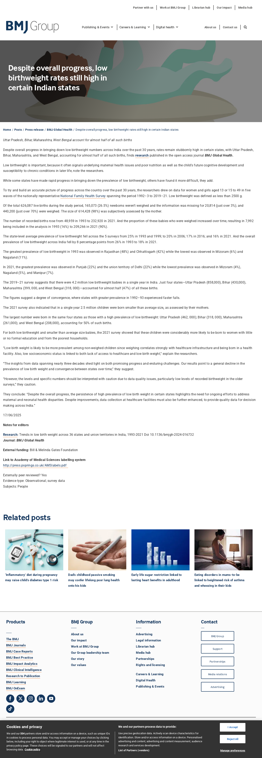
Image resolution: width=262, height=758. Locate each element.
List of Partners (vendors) (133, 750)
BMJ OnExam (15, 688)
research (142, 155)
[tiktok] (10, 709)
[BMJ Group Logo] (32, 22)
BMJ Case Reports (19, 651)
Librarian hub (145, 646)
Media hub (143, 653)
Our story (77, 659)
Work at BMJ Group (85, 646)
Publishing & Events (150, 686)
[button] (245, 27)
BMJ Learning (16, 682)
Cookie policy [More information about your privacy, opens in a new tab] (32, 749)
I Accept (233, 727)
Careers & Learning (150, 674)
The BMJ (12, 639)
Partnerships (145, 659)
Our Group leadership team (90, 653)
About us (77, 634)
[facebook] (10, 698)
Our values (78, 665)
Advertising (144, 634)
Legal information (148, 640)
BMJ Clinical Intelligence (24, 670)
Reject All (232, 739)
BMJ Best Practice (19, 657)
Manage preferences (232, 750)
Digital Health (145, 680)
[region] (131, 739)
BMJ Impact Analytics (21, 664)
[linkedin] (41, 698)
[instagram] (31, 698)
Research (10, 435)
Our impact (79, 640)
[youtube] (51, 698)
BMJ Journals (16, 645)
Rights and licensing (150, 665)
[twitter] (20, 698)
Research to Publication (23, 676)
